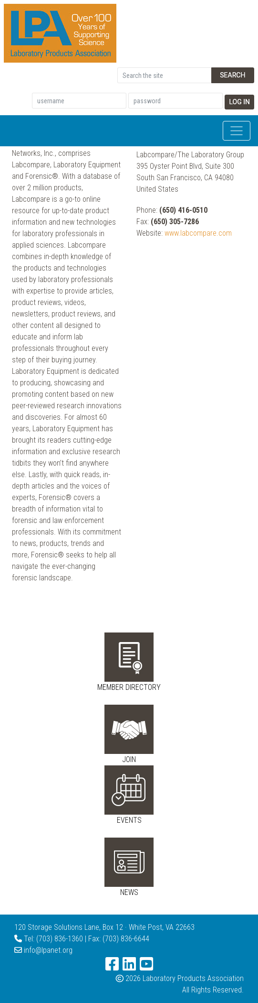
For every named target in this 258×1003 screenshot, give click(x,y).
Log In (239, 102)
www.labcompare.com (198, 233)
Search (232, 75)
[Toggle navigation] (236, 131)
